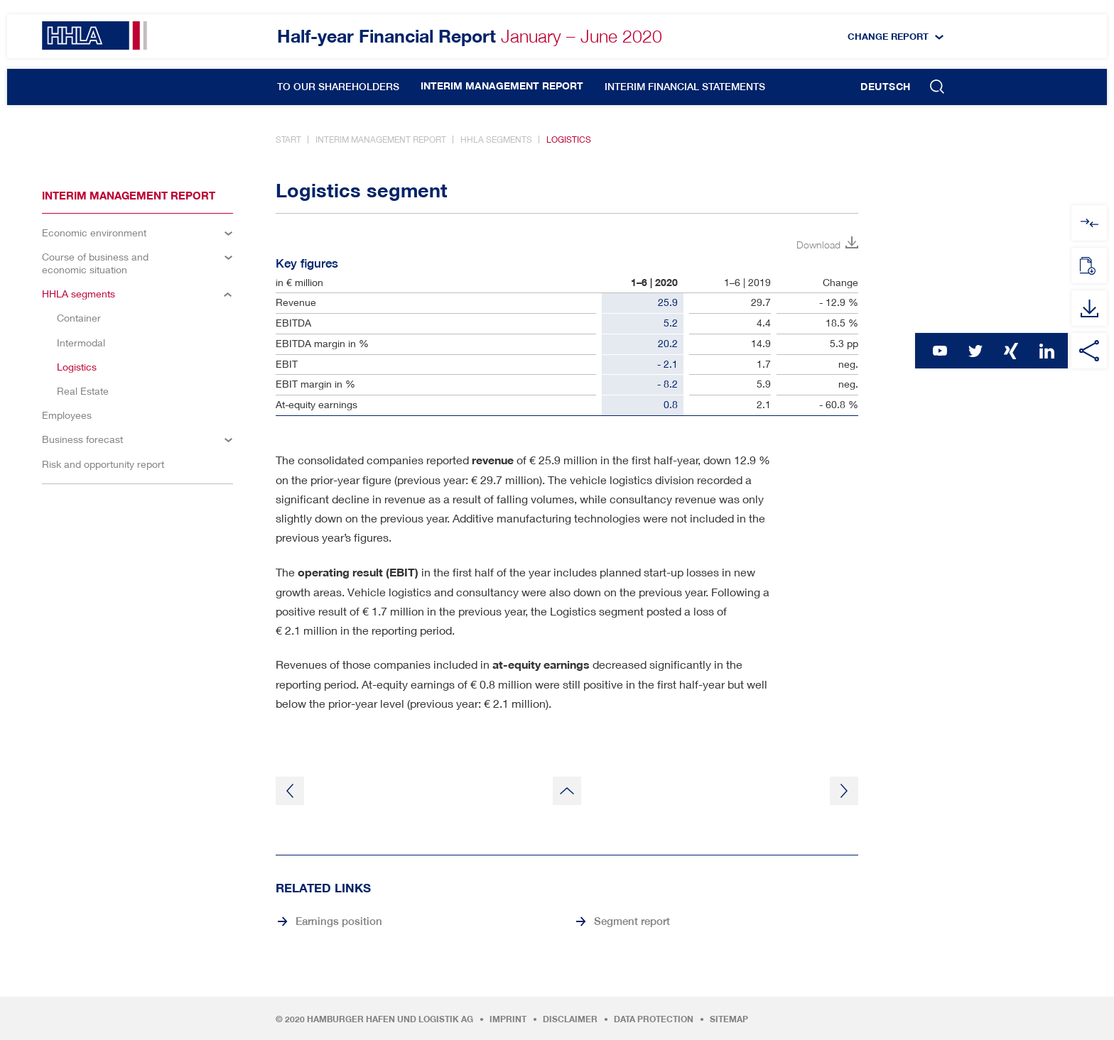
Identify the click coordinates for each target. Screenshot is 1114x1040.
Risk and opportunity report (103, 464)
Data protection (653, 1019)
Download (818, 245)
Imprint (508, 1019)
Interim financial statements (685, 86)
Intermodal (81, 342)
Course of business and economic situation (95, 263)
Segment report (632, 920)
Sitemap (729, 1019)
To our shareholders (338, 86)
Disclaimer (570, 1019)
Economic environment (94, 232)
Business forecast (82, 439)
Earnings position (339, 920)
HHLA (94, 35)
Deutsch (885, 86)
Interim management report (502, 86)
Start (288, 139)
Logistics (568, 139)
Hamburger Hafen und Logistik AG (390, 1019)
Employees (67, 415)
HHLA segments (496, 139)
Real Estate (83, 391)
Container (79, 318)
